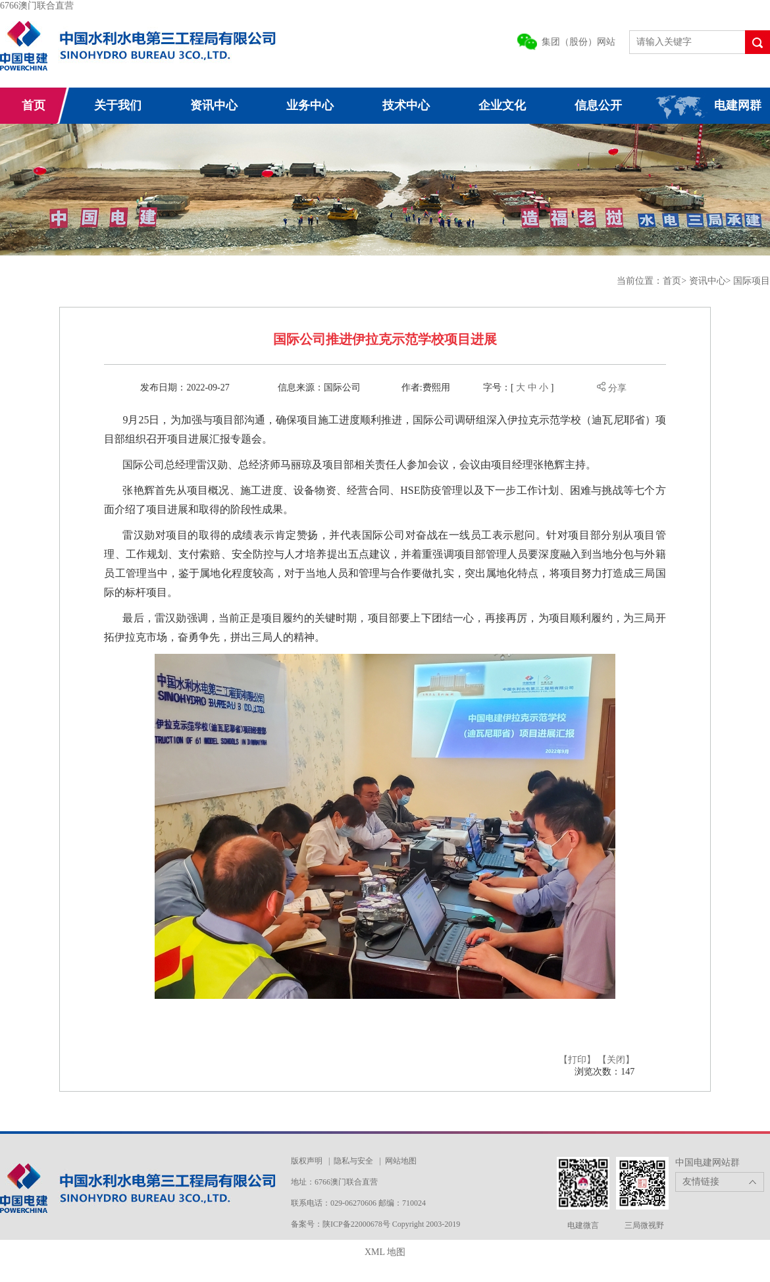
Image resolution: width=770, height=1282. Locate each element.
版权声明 (306, 1160)
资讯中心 (214, 105)
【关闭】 (616, 1060)
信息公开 (598, 105)
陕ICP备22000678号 (357, 1224)
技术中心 (406, 105)
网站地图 (401, 1160)
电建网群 (737, 105)
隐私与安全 (353, 1160)
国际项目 (751, 281)
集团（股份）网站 (578, 42)
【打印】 (577, 1060)
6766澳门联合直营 (37, 6)
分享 (612, 388)
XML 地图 (385, 1252)
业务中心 (310, 105)
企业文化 (502, 105)
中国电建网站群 (707, 1162)
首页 (33, 105)
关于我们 (117, 105)
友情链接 (700, 1182)
